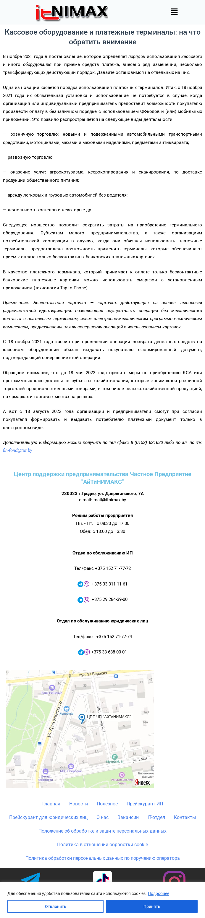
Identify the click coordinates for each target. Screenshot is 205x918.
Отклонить (55, 906)
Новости (78, 804)
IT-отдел (156, 817)
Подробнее (158, 893)
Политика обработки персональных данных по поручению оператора (102, 858)
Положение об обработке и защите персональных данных (102, 831)
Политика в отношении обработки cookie (102, 844)
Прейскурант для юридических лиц (48, 817)
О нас (102, 817)
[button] (174, 12)
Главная (51, 804)
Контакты (185, 817)
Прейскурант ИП (145, 804)
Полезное (107, 804)
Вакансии (128, 817)
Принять (151, 906)
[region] (102, 900)
